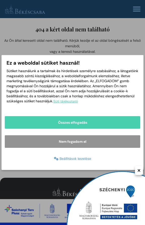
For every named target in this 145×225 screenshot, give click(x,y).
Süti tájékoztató (65, 101)
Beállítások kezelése (72, 158)
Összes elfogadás (72, 122)
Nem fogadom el (72, 141)
